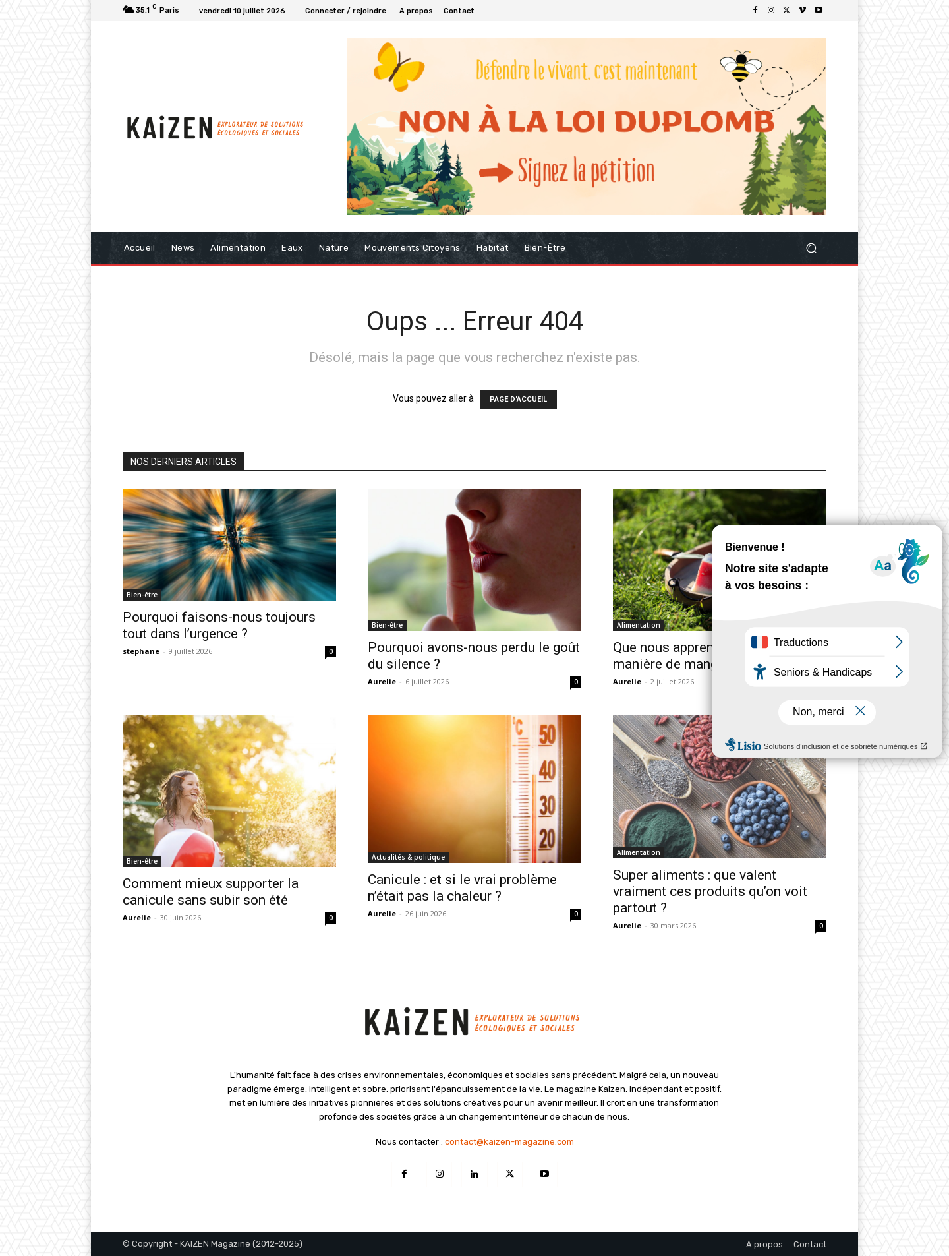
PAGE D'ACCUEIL (518, 399)
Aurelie (382, 681)
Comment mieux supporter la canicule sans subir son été (211, 892)
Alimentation (638, 625)
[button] (810, 248)
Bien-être (142, 594)
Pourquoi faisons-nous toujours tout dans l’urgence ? (219, 625)
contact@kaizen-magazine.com (509, 1142)
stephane (141, 651)
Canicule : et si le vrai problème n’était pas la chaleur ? (462, 888)
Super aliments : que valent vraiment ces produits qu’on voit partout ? (710, 891)
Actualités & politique (408, 857)
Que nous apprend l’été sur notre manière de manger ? (710, 656)
